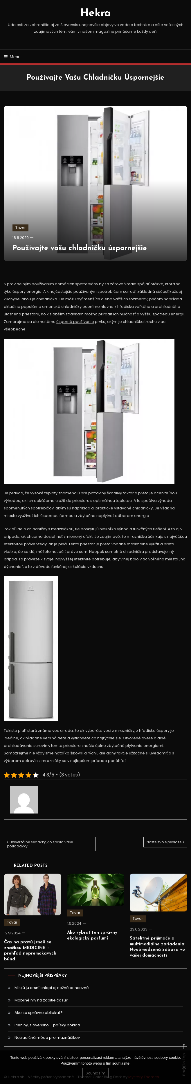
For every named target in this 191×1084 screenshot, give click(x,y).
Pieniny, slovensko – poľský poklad (47, 1025)
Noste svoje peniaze (164, 842)
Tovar (20, 227)
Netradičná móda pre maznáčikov (47, 1037)
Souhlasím (95, 1073)
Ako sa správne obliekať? (39, 1012)
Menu (12, 56)
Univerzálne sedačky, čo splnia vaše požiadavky (40, 844)
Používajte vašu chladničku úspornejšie (79, 248)
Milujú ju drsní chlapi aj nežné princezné (52, 987)
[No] (184, 1067)
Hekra (95, 13)
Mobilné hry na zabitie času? (41, 1000)
